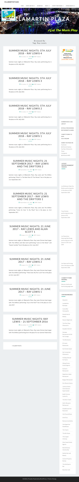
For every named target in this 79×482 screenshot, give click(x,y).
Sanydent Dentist (67, 329)
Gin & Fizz (65, 417)
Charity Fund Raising (57, 5)
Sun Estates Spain (67, 349)
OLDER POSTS (16, 346)
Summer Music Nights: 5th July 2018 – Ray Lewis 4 (30, 52)
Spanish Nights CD (70, 5)
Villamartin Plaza (11, 2)
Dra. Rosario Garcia (67, 383)
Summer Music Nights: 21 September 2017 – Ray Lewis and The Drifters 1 (30, 196)
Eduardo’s (65, 300)
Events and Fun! (30, 5)
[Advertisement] (67, 91)
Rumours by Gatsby (67, 421)
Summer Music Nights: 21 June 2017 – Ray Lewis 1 (30, 290)
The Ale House (66, 433)
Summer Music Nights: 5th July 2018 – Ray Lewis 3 (30, 79)
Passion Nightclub (67, 320)
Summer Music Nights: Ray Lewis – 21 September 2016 (30, 320)
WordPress (43, 479)
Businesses (40, 5)
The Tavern (65, 430)
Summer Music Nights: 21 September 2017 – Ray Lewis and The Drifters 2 (30, 163)
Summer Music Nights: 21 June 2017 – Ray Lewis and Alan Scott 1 (30, 229)
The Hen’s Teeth (66, 399)
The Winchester (66, 340)
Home (22, 5)
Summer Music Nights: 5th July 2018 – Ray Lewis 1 (30, 134)
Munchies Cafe (66, 470)
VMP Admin (37, 56)
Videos (46, 5)
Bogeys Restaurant (67, 380)
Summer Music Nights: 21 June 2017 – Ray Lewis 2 (30, 260)
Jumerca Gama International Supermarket (66, 388)
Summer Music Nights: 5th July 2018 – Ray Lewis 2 (30, 107)
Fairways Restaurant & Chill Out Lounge (67, 334)
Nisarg (54, 479)
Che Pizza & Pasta (67, 414)
